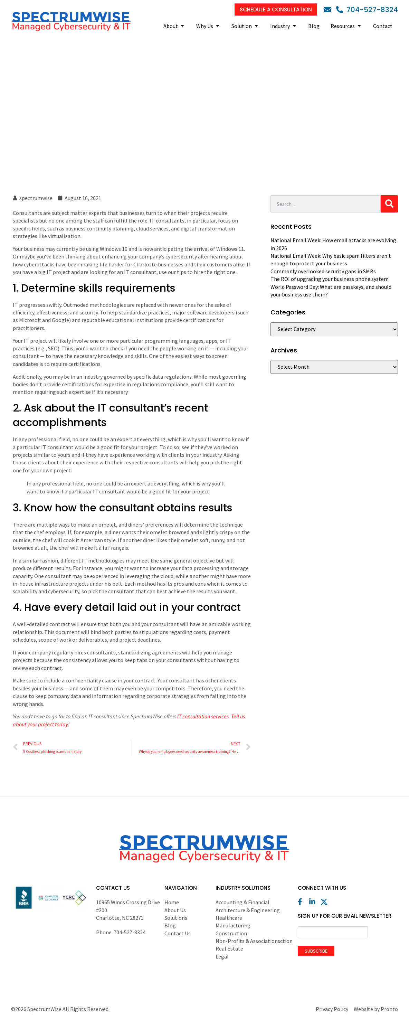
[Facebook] (303, 901)
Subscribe (316, 951)
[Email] (329, 9)
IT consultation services (203, 716)
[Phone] (367, 10)
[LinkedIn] (314, 901)
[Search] (389, 203)
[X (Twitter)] (326, 901)
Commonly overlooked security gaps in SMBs (323, 271)
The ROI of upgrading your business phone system (329, 278)
